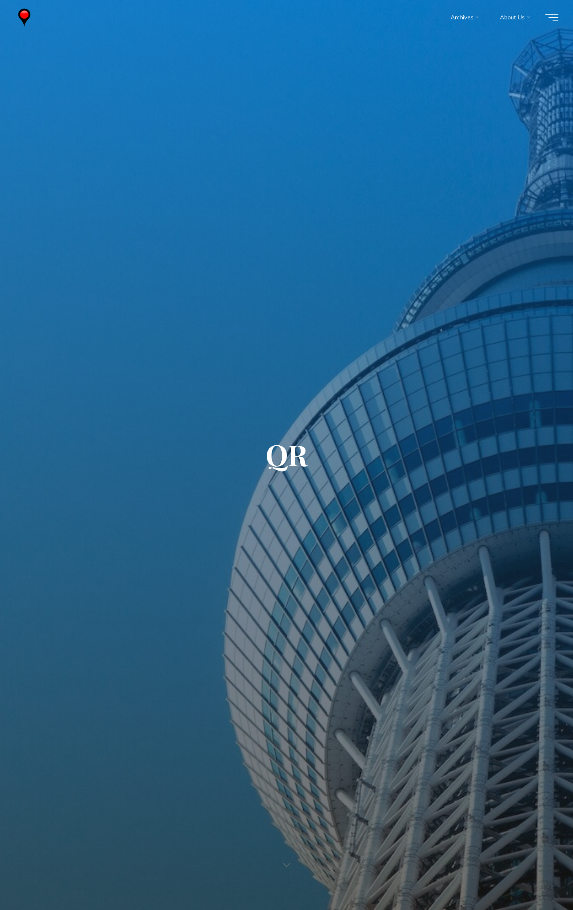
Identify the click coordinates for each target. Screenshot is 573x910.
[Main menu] (551, 17)
